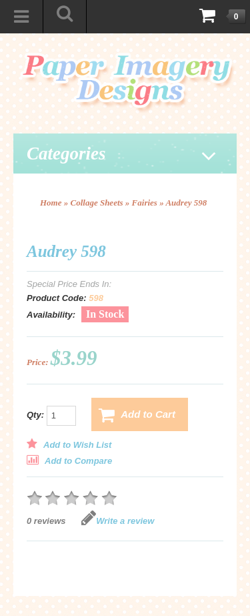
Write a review (117, 521)
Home (51, 203)
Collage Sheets (97, 203)
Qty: (51, 416)
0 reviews (46, 521)
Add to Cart (137, 415)
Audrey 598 (186, 203)
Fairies (144, 203)
